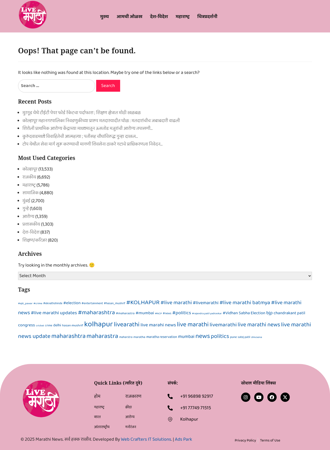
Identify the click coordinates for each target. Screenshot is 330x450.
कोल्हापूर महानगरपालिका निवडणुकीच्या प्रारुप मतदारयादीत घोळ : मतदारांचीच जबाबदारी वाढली (101, 120)
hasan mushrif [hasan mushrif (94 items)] (72, 325)
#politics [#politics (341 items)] (181, 313)
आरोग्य (28, 216)
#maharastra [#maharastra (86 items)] (125, 313)
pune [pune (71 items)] (233, 337)
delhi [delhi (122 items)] (57, 325)
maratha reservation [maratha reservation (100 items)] (161, 337)
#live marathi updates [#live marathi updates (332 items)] (54, 313)
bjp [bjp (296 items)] (269, 313)
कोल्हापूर (29, 169)
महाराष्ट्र (29, 185)
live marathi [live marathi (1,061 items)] (193, 325)
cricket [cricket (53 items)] (40, 325)
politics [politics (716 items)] (220, 336)
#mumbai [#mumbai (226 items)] (145, 313)
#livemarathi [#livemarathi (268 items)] (206, 303)
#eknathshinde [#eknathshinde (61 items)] (52, 303)
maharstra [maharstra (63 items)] (126, 337)
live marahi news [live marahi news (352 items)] (158, 325)
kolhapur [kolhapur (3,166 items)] (98, 324)
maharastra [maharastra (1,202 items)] (102, 336)
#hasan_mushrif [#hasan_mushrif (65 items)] (114, 303)
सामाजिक (30, 193)
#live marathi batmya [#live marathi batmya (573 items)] (244, 302)
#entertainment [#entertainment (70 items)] (92, 303)
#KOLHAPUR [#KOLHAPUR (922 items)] (143, 302)
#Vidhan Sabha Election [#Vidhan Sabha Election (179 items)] (244, 313)
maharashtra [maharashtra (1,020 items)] (68, 336)
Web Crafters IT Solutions (146, 439)
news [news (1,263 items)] (202, 336)
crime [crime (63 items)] (48, 325)
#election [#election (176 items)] (72, 303)
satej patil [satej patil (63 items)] (244, 337)
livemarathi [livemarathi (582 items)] (223, 324)
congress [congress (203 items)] (26, 325)
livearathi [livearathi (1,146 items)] (127, 324)
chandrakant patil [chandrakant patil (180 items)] (289, 313)
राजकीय (29, 177)
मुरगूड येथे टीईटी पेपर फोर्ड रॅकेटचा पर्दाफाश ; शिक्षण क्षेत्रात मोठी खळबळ (81, 112)
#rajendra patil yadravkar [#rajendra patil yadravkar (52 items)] (207, 313)
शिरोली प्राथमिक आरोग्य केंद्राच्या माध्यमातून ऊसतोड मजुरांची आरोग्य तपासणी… (87, 128)
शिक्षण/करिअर (34, 240)
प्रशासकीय (31, 224)
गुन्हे (25, 208)
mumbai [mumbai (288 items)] (186, 337)
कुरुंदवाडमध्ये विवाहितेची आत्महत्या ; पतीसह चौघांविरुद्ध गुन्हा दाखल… (80, 136)
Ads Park (183, 439)
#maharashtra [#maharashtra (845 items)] (96, 312)
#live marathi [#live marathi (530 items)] (176, 302)
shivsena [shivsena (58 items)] (256, 337)
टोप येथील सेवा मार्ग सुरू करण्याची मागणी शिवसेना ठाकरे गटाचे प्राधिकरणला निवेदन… (92, 144)
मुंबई (26, 201)
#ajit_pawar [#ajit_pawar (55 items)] (25, 303)
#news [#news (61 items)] (167, 313)
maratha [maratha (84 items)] (139, 337)
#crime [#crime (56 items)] (38, 303)
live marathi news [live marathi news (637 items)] (259, 324)
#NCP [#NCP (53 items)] (158, 313)
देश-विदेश (30, 232)
